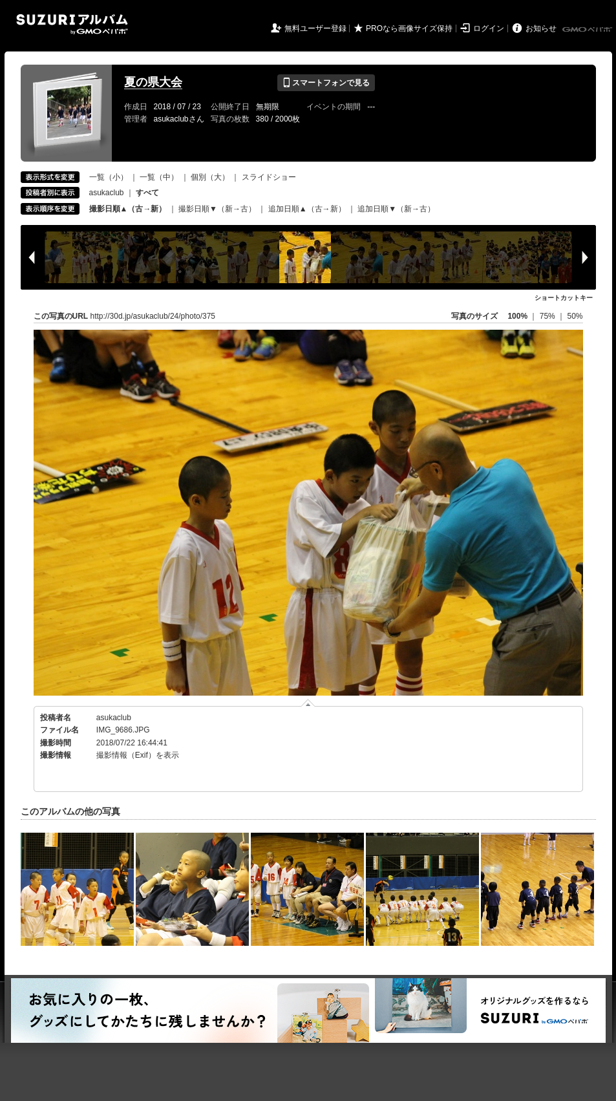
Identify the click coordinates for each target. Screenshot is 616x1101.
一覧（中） (159, 177)
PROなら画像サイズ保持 (409, 28)
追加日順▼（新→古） (396, 208)
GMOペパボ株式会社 (588, 29)
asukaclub (106, 192)
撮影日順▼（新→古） (217, 208)
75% (548, 316)
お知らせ (541, 28)
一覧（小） (108, 177)
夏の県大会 (153, 82)
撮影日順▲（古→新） (128, 208)
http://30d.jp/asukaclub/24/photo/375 (152, 316)
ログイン (488, 28)
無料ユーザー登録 (315, 28)
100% (517, 316)
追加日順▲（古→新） (307, 208)
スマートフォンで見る (326, 82)
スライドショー (269, 177)
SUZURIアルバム (72, 24)
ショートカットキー (564, 297)
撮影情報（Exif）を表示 (137, 755)
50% (574, 316)
